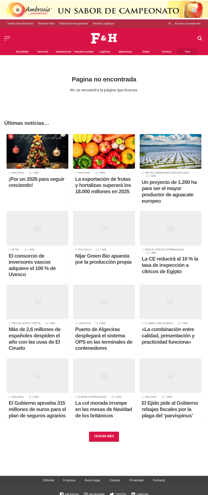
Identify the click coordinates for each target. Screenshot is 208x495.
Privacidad (136, 480)
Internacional (175, 249)
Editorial (48, 480)
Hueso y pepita (31, 323)
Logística (84, 323)
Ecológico (85, 249)
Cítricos (159, 249)
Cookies (114, 480)
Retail (15, 249)
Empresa (69, 480)
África (149, 249)
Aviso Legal (92, 480)
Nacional (18, 172)
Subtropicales (179, 172)
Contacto (159, 480)
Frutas (149, 172)
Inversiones (162, 172)
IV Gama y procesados (159, 323)
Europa (82, 396)
